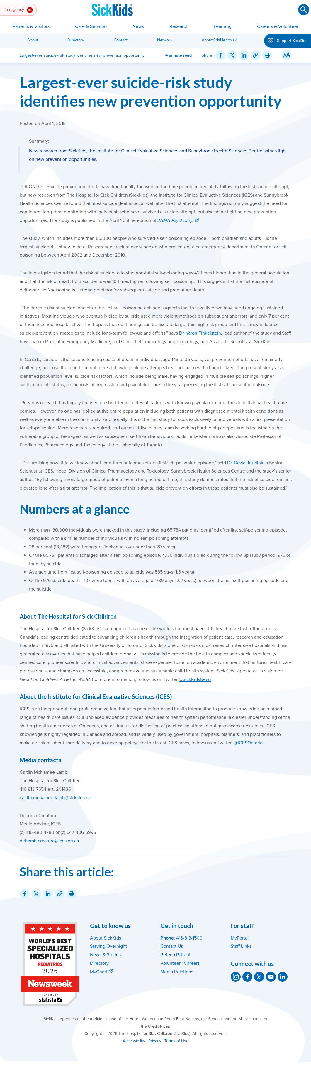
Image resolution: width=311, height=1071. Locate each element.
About (32, 40)
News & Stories (105, 955)
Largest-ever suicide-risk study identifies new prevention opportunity (151, 91)
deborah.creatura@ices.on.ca (49, 841)
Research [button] (178, 26)
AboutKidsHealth (217, 40)
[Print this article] (267, 55)
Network (164, 40)
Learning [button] (223, 26)
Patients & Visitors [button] (31, 26)
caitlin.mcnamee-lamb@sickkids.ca (55, 798)
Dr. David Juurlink (245, 463)
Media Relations (176, 972)
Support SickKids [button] (287, 41)
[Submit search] (303, 9)
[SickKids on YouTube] (271, 977)
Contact (121, 40)
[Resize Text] (287, 55)
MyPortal (240, 938)
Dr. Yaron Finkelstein (200, 333)
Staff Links (241, 946)
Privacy (154, 1040)
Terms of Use (176, 1040)
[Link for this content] (256, 55)
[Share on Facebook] (220, 55)
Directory (75, 40)
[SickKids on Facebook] (247, 977)
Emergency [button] (18, 10)
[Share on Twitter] (232, 55)
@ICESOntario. (249, 743)
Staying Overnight (108, 946)
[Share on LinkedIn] (244, 55)
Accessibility (134, 1040)
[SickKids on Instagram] (236, 977)
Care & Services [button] (91, 26)
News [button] (138, 26)
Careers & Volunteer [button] (277, 26)
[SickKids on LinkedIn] (283, 977)
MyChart (98, 972)
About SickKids (105, 938)
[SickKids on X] (259, 977)
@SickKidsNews (195, 679)
